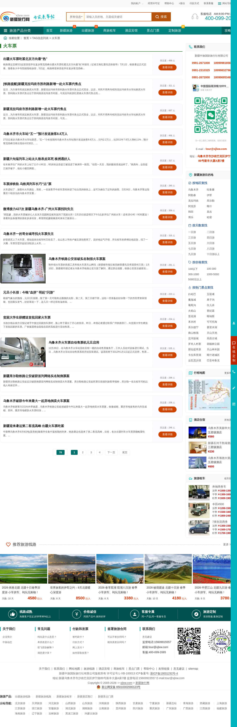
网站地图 (74, 668)
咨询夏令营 (216, 368)
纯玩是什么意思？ (47, 636)
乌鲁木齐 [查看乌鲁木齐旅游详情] (193, 189)
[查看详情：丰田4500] (199, 510)
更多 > (227, 544)
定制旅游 (174, 30)
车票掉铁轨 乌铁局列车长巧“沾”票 (27, 184)
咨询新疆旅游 (216, 354)
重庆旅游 (155, 708)
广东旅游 (171, 708)
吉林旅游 (54, 713)
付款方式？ (78, 642)
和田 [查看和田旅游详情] (190, 211)
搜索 (161, 17)
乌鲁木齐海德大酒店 (220, 458)
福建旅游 (222, 708)
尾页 (124, 452)
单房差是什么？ (46, 642)
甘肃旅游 (138, 703)
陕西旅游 (121, 703)
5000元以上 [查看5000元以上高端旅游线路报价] (195, 279)
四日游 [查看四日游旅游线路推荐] (210, 237)
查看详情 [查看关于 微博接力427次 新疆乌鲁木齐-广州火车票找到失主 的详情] (167, 217)
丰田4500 (218, 504)
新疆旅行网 (142, 682)
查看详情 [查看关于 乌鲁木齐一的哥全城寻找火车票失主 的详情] (167, 242)
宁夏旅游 (155, 703)
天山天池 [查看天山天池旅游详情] (212, 332)
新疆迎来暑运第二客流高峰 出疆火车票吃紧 (33, 426)
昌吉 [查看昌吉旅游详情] (209, 211)
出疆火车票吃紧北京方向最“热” (25, 59)
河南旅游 (104, 703)
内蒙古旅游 (91, 713)
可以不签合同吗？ (116, 636)
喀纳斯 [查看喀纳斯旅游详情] (210, 316)
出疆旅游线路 (22, 696)
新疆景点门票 (105, 696)
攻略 (229, 30)
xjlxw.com (126, 682)
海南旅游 (20, 713)
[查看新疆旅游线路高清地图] (211, 394)
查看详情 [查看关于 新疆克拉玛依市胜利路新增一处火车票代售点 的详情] (167, 117)
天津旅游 (37, 703)
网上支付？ (78, 647)
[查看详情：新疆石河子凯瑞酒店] (197, 447)
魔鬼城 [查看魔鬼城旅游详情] (192, 299)
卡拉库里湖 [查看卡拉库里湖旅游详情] (194, 354)
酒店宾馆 (131, 30)
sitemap (193, 668)
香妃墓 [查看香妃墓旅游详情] (210, 310)
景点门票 (153, 30)
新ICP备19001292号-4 (164, 673)
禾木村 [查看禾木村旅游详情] (192, 321)
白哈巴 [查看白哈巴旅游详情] (192, 294)
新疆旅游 (66, 30)
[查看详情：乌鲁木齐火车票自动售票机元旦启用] (23, 352)
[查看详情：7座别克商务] (199, 528)
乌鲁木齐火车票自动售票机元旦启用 (74, 342)
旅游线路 (89, 668)
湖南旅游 (87, 708)
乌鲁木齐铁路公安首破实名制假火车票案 (77, 259)
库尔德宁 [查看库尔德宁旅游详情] (193, 327)
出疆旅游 (88, 30)
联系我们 (59, 668)
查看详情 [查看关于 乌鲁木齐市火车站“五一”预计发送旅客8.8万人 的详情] (167, 142)
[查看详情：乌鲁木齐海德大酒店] (197, 462)
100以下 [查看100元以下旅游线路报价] (193, 268)
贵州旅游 (121, 708)
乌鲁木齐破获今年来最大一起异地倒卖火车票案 (36, 401)
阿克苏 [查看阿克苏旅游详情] (192, 206)
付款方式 (194, 3)
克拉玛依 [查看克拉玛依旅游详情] (193, 200)
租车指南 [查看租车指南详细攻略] (229, 478)
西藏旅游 (205, 703)
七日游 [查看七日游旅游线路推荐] (192, 248)
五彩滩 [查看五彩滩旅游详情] (210, 294)
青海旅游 (188, 703)
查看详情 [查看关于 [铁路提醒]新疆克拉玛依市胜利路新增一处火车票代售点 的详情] (167, 92)
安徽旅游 (54, 708)
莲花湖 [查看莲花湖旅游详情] (192, 316)
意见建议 (147, 636)
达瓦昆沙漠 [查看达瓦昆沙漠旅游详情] (194, 360)
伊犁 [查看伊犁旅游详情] (209, 195)
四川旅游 (138, 708)
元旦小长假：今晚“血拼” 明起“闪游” (29, 292)
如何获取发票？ (80, 652)
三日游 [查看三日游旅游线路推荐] (192, 237)
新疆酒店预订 (85, 696)
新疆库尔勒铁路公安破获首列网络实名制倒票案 (36, 376)
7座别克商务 (220, 521)
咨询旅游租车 (216, 375)
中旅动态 (7, 642)
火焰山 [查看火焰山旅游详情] (192, 310)
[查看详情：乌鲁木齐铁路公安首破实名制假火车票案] (23, 268)
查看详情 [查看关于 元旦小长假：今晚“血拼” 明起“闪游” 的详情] (167, 300)
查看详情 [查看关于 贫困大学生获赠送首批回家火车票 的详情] (167, 325)
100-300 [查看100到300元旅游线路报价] (211, 268)
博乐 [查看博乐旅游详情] (190, 217)
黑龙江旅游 (71, 713)
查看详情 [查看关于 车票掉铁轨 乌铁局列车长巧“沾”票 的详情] (167, 192)
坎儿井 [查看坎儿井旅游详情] (210, 305)
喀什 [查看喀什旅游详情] (209, 206)
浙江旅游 (37, 708)
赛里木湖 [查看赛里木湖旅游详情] (212, 327)
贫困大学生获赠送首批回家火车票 (27, 317)
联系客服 (208, 3)
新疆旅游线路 (43, 696)
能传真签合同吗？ (116, 642)
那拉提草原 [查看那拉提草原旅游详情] (194, 349)
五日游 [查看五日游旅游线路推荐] (192, 243)
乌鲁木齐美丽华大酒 (220, 428)
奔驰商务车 (219, 486)
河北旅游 (54, 703)
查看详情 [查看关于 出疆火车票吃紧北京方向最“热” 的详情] (167, 67)
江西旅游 (205, 708)
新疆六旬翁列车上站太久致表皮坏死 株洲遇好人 (36, 159)
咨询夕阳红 (216, 382)
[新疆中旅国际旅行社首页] (31, 16)
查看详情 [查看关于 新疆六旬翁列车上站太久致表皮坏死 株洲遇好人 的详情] (167, 167)
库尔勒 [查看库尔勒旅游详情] (210, 200)
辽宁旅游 (37, 713)
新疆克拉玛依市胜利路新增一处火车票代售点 (34, 109)
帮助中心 (169, 3)
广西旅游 (188, 708)
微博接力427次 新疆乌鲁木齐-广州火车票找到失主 (38, 209)
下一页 (111, 452)
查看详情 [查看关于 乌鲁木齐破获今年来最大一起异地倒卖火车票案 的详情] (167, 409)
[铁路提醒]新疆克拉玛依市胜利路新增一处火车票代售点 (42, 84)
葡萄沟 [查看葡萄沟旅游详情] (192, 305)
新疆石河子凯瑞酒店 (220, 443)
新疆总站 (171, 703)
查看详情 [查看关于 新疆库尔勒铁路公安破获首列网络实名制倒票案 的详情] (167, 384)
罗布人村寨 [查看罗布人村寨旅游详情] (194, 343)
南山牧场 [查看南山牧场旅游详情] (193, 332)
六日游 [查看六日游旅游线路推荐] (210, 243)
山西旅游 (70, 703)
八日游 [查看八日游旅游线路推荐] (210, 248)
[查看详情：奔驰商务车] (199, 493)
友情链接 (163, 668)
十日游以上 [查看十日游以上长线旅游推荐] (213, 254)
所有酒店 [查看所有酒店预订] (229, 420)
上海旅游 (222, 703)
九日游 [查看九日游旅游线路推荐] (192, 254)
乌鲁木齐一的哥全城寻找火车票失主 (28, 233)
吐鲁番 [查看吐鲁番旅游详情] (210, 189)
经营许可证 (154, 3)
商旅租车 (109, 30)
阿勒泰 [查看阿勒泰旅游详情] (192, 195)
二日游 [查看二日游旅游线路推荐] (210, 232)
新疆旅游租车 (64, 696)
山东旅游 (87, 703)
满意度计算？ (45, 652)
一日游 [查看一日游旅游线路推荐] (192, 232)
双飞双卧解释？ (46, 647)
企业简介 (7, 636)
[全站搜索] (117, 17)
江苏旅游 (20, 708)
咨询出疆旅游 (216, 361)
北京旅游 (20, 703)
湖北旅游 (70, 708)
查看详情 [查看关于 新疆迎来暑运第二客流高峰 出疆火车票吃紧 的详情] (167, 434)
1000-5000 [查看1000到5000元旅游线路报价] (213, 274)
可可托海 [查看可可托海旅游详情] (212, 321)
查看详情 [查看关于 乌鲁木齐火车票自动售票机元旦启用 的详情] (167, 355)
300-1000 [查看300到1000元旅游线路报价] (193, 274)
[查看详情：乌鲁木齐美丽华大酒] (197, 432)
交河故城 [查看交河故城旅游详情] (193, 338)
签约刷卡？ (78, 636)
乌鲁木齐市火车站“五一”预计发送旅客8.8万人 (35, 133)
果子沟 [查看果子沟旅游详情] (210, 299)
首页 (49, 30)
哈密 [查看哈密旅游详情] (209, 217)
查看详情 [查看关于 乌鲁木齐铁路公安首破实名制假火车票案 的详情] (167, 271)
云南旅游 (104, 708)
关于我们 (44, 668)
